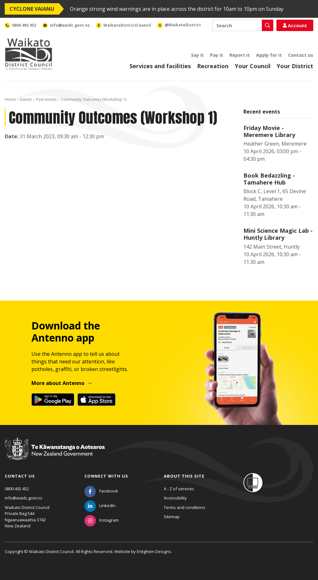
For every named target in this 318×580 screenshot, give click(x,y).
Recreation (213, 66)
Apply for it (269, 55)
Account (295, 26)
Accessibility (175, 498)
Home (10, 99)
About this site (184, 476)
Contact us (300, 55)
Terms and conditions (184, 507)
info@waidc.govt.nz (23, 498)
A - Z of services (179, 489)
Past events (46, 99)
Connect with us (106, 476)
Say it (197, 55)
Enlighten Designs (154, 551)
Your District (295, 66)
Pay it (216, 55)
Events (26, 99)
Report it (239, 55)
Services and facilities (160, 66)
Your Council (252, 66)
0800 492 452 (17, 489)
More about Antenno (57, 383)
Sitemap (172, 516)
